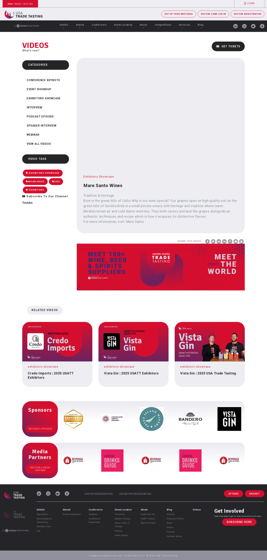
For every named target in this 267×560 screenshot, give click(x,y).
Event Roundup (39, 89)
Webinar (33, 134)
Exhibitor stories (174, 536)
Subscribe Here (239, 522)
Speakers (93, 514)
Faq (38, 531)
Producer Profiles (175, 519)
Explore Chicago (123, 519)
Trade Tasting (20, 4)
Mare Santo (135, 222)
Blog (201, 26)
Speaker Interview (41, 125)
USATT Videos (148, 519)
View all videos (39, 143)
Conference (99, 26)
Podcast (170, 532)
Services (184, 26)
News (169, 523)
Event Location (123, 26)
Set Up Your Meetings (178, 14)
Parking (118, 531)
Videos (170, 527)
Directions (120, 514)
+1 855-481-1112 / (135, 556)
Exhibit (64, 26)
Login (249, 3)
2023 (56, 181)
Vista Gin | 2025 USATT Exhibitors (131, 373)
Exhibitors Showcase (44, 98)
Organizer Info (148, 514)
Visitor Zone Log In (213, 14)
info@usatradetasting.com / (106, 556)
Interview (34, 107)
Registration (42, 514)
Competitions (163, 26)
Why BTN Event (148, 523)
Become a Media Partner (40, 469)
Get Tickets (228, 46)
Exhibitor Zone (44, 526)
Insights (171, 514)
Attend (80, 26)
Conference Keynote (43, 80)
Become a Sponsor (40, 428)
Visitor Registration (247, 14)
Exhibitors (35, 190)
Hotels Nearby (121, 535)
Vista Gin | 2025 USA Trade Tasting (208, 373)
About (143, 26)
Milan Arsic (35, 181)
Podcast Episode (40, 116)
